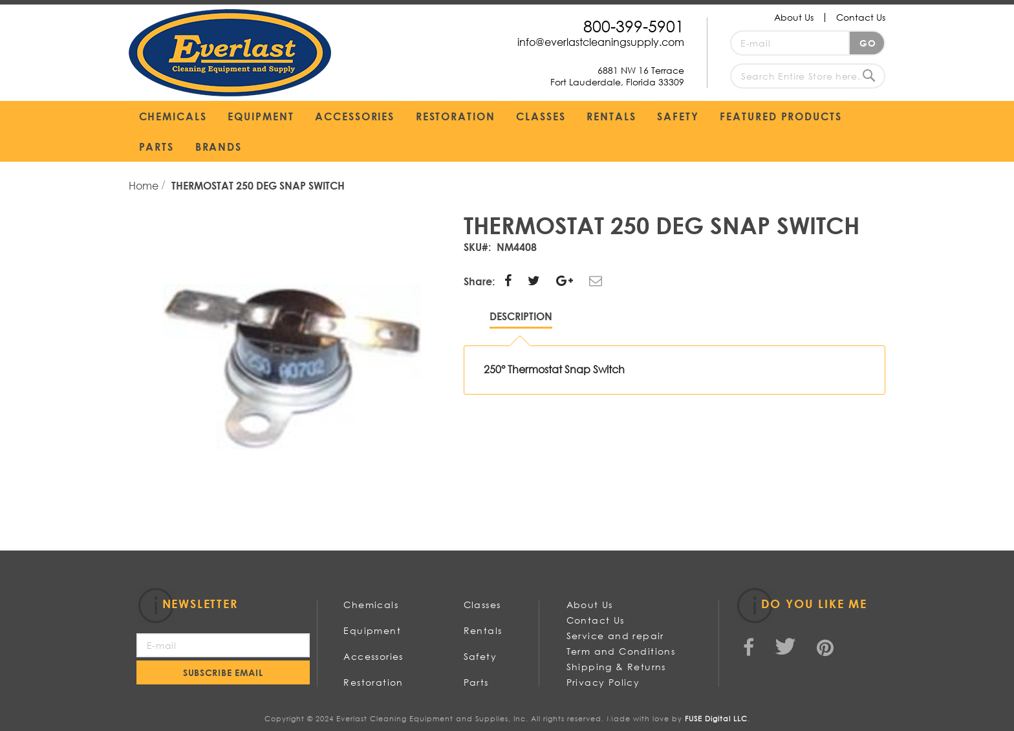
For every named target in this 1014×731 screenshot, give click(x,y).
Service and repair (615, 635)
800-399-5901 (633, 26)
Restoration (373, 682)
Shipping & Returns (616, 666)
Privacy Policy (603, 682)
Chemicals (370, 604)
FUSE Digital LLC (716, 719)
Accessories (373, 656)
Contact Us (860, 17)
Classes (482, 604)
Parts (476, 682)
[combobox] (807, 76)
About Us (794, 17)
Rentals (483, 630)
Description (521, 316)
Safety (480, 656)
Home (145, 185)
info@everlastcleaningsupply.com (600, 42)
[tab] (521, 319)
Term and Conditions (621, 651)
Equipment (372, 630)
